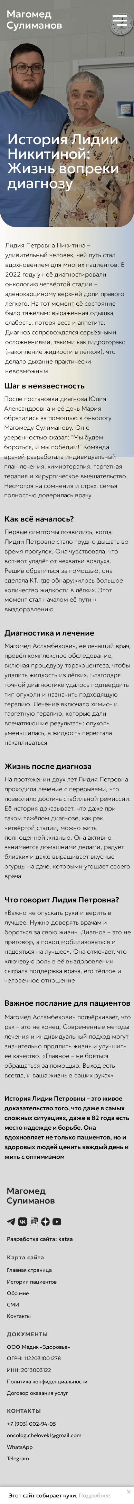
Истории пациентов (32, 1281)
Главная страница (29, 1270)
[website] (11, 1221)
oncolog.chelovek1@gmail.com (44, 1435)
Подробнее (94, 1495)
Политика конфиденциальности (47, 1381)
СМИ (13, 1304)
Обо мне (18, 1293)
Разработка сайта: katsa (40, 1238)
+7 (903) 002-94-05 (31, 1423)
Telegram (18, 1458)
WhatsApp (20, 1447)
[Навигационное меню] (120, 20)
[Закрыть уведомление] (128, 1491)
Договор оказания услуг (37, 1393)
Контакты (19, 1316)
